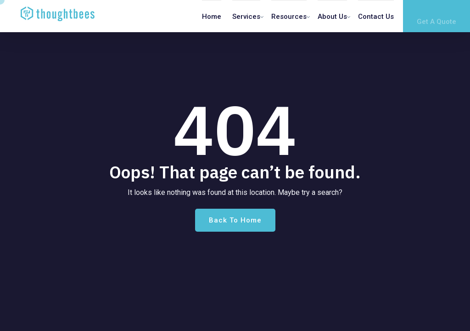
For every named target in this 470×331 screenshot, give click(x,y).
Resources (289, 16)
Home (211, 16)
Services (246, 16)
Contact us (376, 16)
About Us (332, 16)
